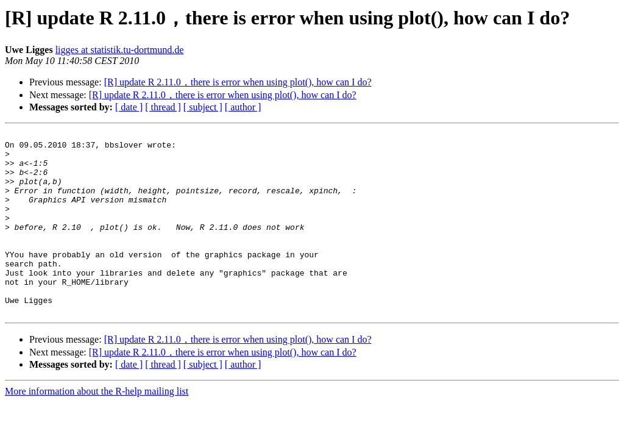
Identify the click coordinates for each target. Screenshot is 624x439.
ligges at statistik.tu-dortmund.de (119, 50)
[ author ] (243, 107)
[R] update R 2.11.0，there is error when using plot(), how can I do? (238, 82)
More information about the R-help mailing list (96, 428)
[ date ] (129, 107)
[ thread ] (163, 107)
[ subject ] (202, 107)
